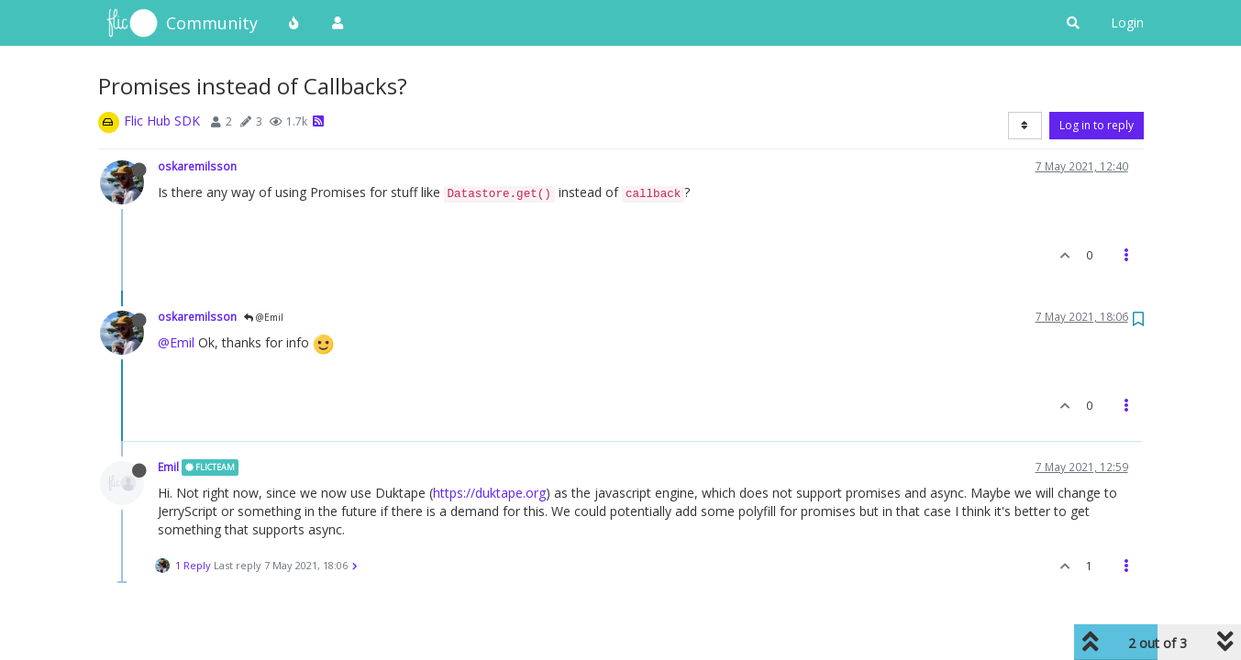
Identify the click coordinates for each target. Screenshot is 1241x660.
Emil (168, 466)
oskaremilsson (197, 166)
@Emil (263, 317)
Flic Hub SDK (162, 120)
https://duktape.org (489, 492)
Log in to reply (1096, 125)
